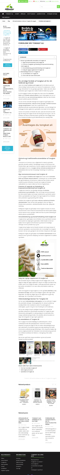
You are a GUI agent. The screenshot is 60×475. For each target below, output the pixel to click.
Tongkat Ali (9, 14)
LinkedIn (22, 52)
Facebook (22, 49)
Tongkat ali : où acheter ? (37, 461)
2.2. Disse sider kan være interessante (30, 75)
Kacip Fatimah (4, 460)
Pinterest (41, 49)
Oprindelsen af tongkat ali (27, 371)
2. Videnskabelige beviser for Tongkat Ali (29, 71)
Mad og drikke (4, 464)
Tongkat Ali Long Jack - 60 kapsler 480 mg (37, 401)
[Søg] (50, 6)
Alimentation (41, 14)
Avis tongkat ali (34, 463)
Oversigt (18, 468)
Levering (18, 458)
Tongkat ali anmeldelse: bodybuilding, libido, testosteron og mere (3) (7, 51)
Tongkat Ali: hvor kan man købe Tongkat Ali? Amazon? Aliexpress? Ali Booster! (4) (6, 41)
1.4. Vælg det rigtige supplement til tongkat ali (32, 70)
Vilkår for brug (19, 462)
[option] (24, 397)
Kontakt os (18, 466)
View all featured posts (7, 148)
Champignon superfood (36, 470)
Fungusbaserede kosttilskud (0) (7, 59)
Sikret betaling (19, 464)
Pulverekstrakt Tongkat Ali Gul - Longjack (24, 401)
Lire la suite (6, 98)
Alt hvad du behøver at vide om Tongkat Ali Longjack (43, 378)
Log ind (47, 1)
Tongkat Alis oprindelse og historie (36, 419)
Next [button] (55, 384)
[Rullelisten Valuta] (31, 1)
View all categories (7, 65)
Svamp (17, 14)
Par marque (5, 17)
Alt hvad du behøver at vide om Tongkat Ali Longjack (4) (7, 33)
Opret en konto (55, 1)
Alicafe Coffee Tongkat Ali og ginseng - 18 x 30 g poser (51, 401)
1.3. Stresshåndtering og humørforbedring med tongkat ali (35, 68)
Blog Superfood (35, 459)
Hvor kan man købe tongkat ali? (29, 368)
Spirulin (23, 14)
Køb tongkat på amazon (27, 370)
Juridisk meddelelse (20, 460)
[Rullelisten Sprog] (36, 1)
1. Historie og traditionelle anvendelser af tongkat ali (32, 60)
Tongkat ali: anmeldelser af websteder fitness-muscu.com (7, 132)
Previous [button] (53, 384)
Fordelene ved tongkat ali (7, 111)
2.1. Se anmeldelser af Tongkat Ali (29, 73)
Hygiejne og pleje (52, 14)
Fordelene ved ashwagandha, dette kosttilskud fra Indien (7, 89)
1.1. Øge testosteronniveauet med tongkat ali (32, 62)
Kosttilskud (31, 14)
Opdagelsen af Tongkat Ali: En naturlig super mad (24, 420)
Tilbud (2, 458)
